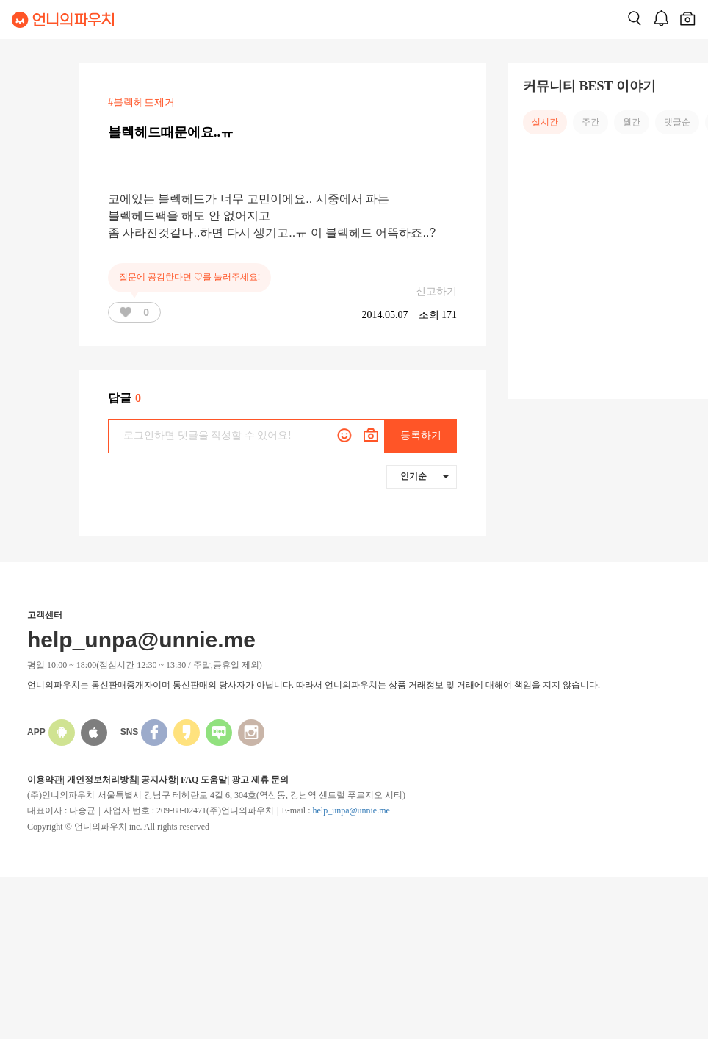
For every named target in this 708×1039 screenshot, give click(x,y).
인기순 (424, 476)
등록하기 (420, 435)
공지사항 (158, 779)
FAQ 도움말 (204, 779)
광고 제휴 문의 (260, 779)
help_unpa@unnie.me (350, 810)
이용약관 (44, 779)
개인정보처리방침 (102, 779)
